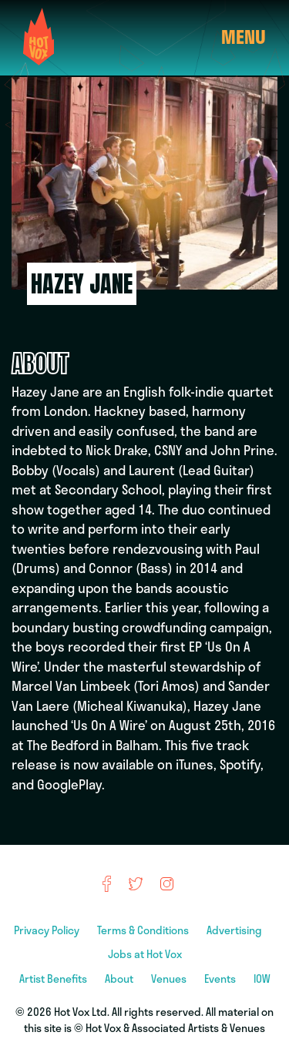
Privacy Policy (48, 930)
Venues (170, 978)
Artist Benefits (54, 978)
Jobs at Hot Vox (145, 954)
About (120, 978)
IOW (262, 978)
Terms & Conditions (144, 930)
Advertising (235, 930)
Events (221, 978)
